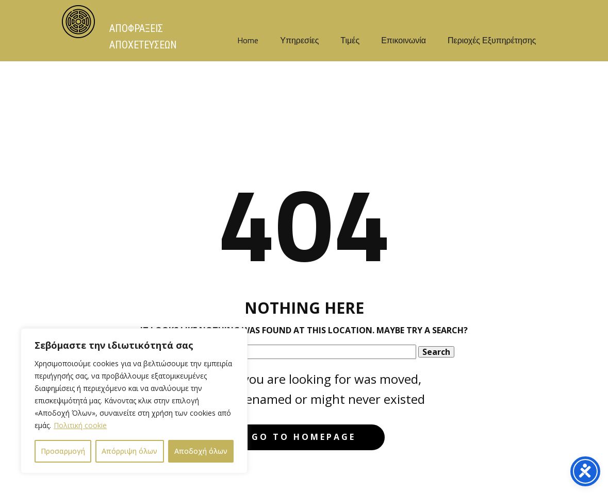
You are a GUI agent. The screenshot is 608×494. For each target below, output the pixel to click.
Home (247, 40)
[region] (134, 400)
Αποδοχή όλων (200, 451)
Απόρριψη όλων (129, 451)
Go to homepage (304, 436)
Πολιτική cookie (80, 425)
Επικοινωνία (403, 40)
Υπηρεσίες (299, 40)
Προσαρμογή (63, 451)
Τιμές (349, 40)
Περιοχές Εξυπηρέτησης (492, 40)
